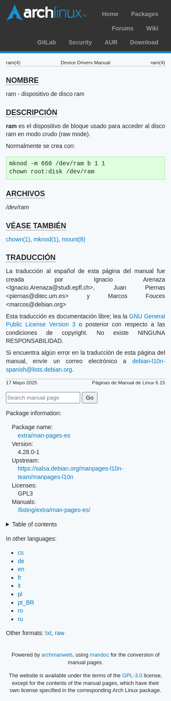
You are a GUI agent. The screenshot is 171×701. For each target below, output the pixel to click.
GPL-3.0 (132, 675)
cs (21, 552)
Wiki (152, 28)
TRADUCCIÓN (31, 257)
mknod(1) (45, 239)
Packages (144, 14)
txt (48, 633)
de (21, 561)
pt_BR (26, 602)
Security (80, 42)
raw (60, 633)
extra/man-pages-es (44, 435)
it (19, 585)
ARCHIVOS (25, 193)
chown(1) (18, 239)
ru (20, 619)
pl (20, 594)
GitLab (46, 42)
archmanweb (56, 655)
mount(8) (73, 239)
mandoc (99, 655)
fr (20, 577)
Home (110, 14)
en (21, 569)
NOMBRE (22, 80)
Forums (122, 28)
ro (20, 610)
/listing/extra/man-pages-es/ (54, 510)
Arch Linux (46, 12)
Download (144, 42)
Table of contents (34, 524)
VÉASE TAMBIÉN (36, 226)
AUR (111, 42)
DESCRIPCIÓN (31, 112)
